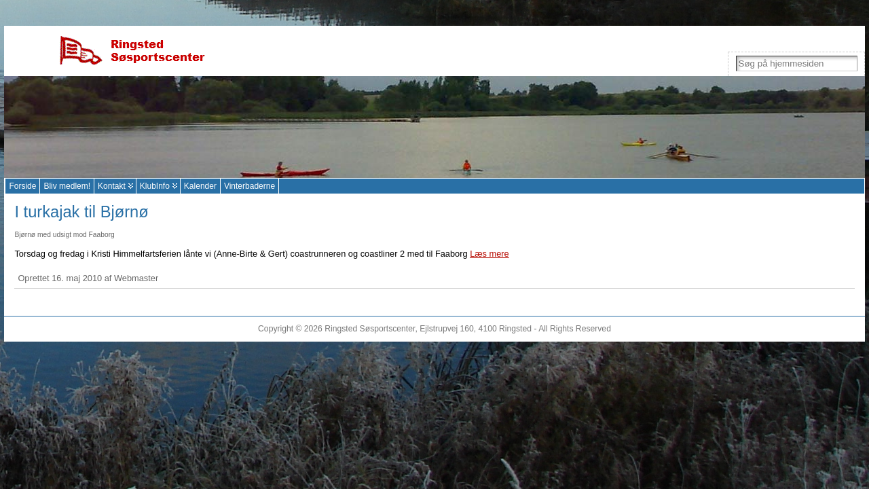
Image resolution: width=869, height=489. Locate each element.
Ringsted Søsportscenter (370, 328)
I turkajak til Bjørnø (81, 212)
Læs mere (489, 254)
